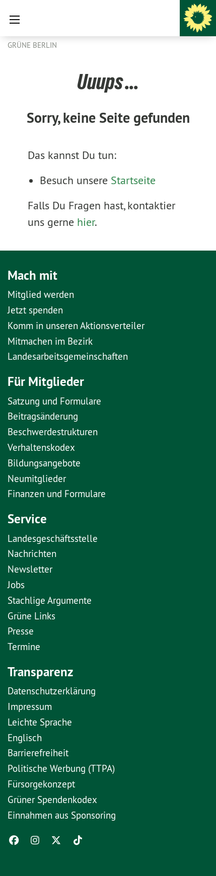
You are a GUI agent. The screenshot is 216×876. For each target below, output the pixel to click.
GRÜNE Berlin (32, 45)
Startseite (133, 180)
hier (86, 222)
